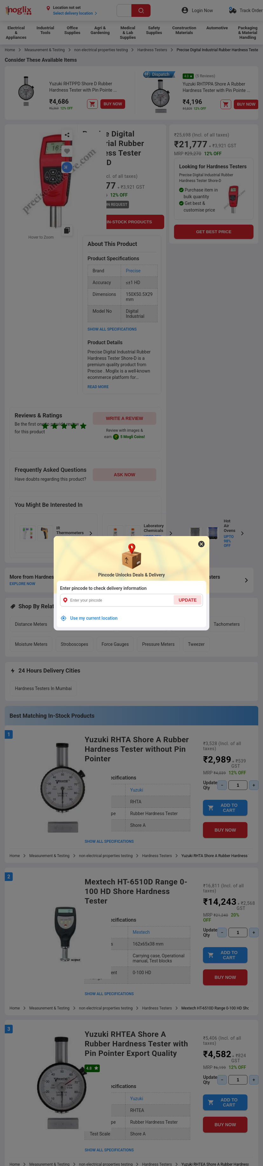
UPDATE (188, 599)
